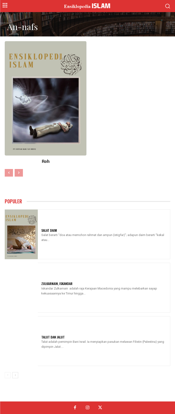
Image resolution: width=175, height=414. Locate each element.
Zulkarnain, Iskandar (57, 283)
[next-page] (15, 375)
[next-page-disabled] (19, 173)
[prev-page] (9, 173)
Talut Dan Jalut (53, 336)
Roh (46, 161)
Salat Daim (49, 230)
